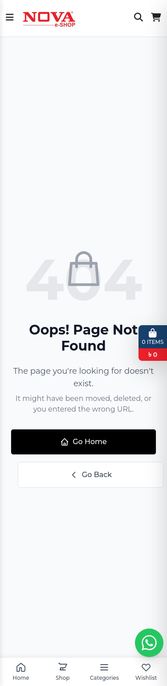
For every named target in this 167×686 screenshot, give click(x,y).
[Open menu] (9, 18)
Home (20, 671)
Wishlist (146, 671)
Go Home (83, 441)
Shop (62, 671)
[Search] (138, 18)
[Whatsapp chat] (149, 643)
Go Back (90, 474)
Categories (104, 671)
